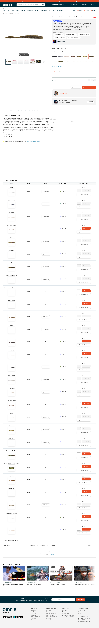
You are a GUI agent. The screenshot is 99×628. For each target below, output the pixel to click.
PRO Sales (33, 615)
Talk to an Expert (82, 610)
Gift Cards (33, 620)
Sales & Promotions (35, 616)
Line (8, 10)
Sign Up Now (80, 599)
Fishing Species (50, 615)
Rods (13, 10)
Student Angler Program (68, 616)
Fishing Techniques (51, 613)
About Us (64, 610)
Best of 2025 (34, 618)
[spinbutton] (79, 190)
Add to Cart (86, 228)
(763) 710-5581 (82, 620)
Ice (49, 10)
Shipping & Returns (82, 612)
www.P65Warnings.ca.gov (33, 141)
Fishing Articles (50, 612)
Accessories (30, 10)
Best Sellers (33, 612)
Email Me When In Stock (89, 87)
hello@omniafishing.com (84, 621)
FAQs (79, 613)
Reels (17, 10)
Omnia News (65, 612)
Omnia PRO (49, 620)
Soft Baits (11, 13)
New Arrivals (34, 610)
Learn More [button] (90, 101)
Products (5, 13)
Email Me (46, 191)
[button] (49, 115)
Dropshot (17, 13)
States (80, 10)
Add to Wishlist (76, 87)
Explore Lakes (49, 618)
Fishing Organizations (51, 616)
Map (73, 10)
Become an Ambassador (68, 615)
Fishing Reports (50, 610)
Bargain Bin (33, 613)
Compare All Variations (57, 66)
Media (93, 10)
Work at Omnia (66, 613)
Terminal (23, 10)
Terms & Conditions (27, 625)
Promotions (60, 10)
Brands (86, 10)
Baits (4, 10)
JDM (53, 10)
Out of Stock (86, 190)
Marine (36, 10)
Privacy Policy (36, 625)
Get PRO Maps (43, 10)
